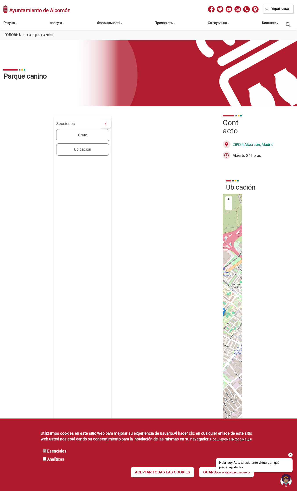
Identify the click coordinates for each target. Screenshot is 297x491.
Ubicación (33, 149)
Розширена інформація (231, 439)
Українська (280, 9)
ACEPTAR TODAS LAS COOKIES (162, 472)
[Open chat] (286, 480)
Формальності (110, 23)
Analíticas (55, 459)
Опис (33, 135)
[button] (183, 292)
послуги (57, 23)
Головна (12, 35)
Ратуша (10, 23)
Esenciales (56, 451)
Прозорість (165, 23)
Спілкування (219, 23)
